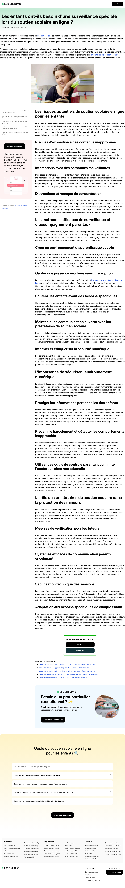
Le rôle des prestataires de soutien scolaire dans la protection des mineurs (16, 127)
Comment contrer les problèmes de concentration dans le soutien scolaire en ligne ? (69, 674)
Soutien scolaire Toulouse (113, 854)
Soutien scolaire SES (70, 851)
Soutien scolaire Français (52, 851)
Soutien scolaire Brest (92, 856)
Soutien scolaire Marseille (113, 846)
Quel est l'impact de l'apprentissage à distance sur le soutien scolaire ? (64, 668)
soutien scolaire (44, 36)
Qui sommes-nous (91, 872)
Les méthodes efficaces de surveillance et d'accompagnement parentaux (14, 117)
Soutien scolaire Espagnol (72, 848)
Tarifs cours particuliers (11, 856)
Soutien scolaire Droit (71, 856)
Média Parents (90, 878)
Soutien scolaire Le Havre (113, 851)
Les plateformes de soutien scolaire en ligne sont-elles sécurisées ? (63, 678)
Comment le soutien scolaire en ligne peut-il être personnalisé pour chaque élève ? (68, 671)
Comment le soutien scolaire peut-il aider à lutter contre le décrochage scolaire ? (67, 664)
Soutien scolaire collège (31, 848)
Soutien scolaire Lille (111, 848)
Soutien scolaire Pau (91, 859)
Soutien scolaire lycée (31, 851)
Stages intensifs (9, 854)
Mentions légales (91, 880)
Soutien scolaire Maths (51, 845)
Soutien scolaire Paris (91, 845)
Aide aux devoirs (9, 851)
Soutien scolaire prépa (31, 854)
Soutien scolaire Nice (111, 843)
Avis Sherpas (89, 875)
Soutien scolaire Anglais (51, 848)
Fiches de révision (29, 857)
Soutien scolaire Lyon (91, 848)
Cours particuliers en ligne (32, 843)
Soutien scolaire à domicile (12, 848)
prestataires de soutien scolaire (105, 55)
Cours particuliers (9, 845)
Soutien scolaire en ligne (31, 846)
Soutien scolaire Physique (52, 854)
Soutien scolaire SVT (71, 854)
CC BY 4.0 (22, 27)
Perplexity (80, 651)
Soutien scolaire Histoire (51, 856)
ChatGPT (80, 645)
